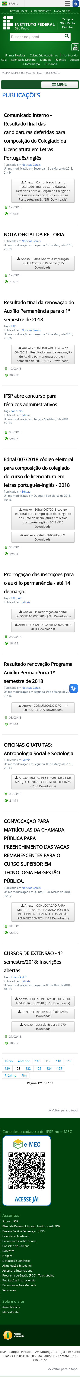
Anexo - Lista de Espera (43, 1026)
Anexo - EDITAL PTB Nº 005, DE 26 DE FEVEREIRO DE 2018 (43, 1001)
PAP (13, 326)
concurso (17, 411)
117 (48, 1061)
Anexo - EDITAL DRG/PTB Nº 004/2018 (43, 627)
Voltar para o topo (62, 1110)
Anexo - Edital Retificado (42, 537)
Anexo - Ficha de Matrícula (43, 1014)
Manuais (45, 60)
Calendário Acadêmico (44, 55)
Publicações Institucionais (18, 1280)
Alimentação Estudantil (17, 1266)
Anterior (24, 1061)
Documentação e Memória (19, 1285)
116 (37, 1061)
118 (58, 1061)
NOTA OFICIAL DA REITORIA (34, 234)
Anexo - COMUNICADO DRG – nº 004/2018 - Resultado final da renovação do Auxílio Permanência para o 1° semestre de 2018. (43, 354)
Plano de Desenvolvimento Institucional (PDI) (31, 1226)
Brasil (13, 3)
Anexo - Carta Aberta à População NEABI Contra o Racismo (43, 263)
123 (38, 1068)
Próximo (10, 1075)
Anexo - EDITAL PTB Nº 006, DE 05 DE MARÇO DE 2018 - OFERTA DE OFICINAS (43, 782)
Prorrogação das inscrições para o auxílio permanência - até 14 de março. (39, 583)
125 (59, 1068)
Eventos (60, 60)
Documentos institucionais (19, 1241)
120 (7, 1068)
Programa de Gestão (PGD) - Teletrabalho (28, 1275)
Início (9, 1061)
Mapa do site (62, 11)
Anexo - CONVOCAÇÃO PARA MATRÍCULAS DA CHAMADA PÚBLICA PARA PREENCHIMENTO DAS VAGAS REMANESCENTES (43, 911)
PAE (13, 598)
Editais (26, 415)
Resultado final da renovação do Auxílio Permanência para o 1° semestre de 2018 (39, 311)
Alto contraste (41, 11)
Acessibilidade (19, 11)
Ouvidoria (50, 64)
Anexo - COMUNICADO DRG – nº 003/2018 (43, 707)
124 (49, 1068)
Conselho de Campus (15, 1246)
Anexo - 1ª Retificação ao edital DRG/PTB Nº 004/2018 (43, 614)
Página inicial (10, 72)
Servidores (9, 1290)
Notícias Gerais (31, 165)
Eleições (7, 1256)
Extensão (17, 977)
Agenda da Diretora (23, 60)
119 (68, 1061)
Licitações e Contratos (16, 1261)
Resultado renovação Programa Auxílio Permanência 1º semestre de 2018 (38, 672)
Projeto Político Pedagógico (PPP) (23, 1231)
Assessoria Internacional (17, 1270)
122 (28, 1068)
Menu (59, 84)
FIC (25, 977)
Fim (24, 1075)
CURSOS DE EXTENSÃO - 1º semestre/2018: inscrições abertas (33, 962)
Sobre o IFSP (10, 1221)
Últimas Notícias (15, 55)
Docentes (8, 1251)
